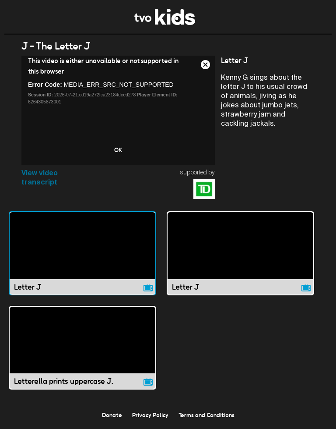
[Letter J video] (82, 253)
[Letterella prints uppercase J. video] (82, 348)
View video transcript (39, 177)
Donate (112, 415)
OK (118, 150)
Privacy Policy (150, 415)
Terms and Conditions (206, 415)
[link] (164, 22)
